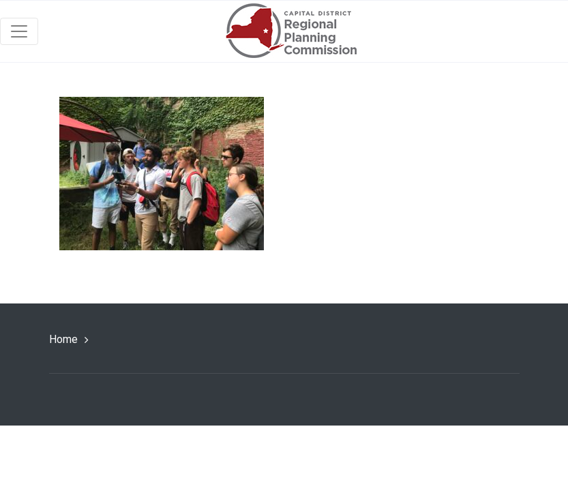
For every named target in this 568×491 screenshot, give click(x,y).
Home (63, 339)
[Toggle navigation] (19, 31)
